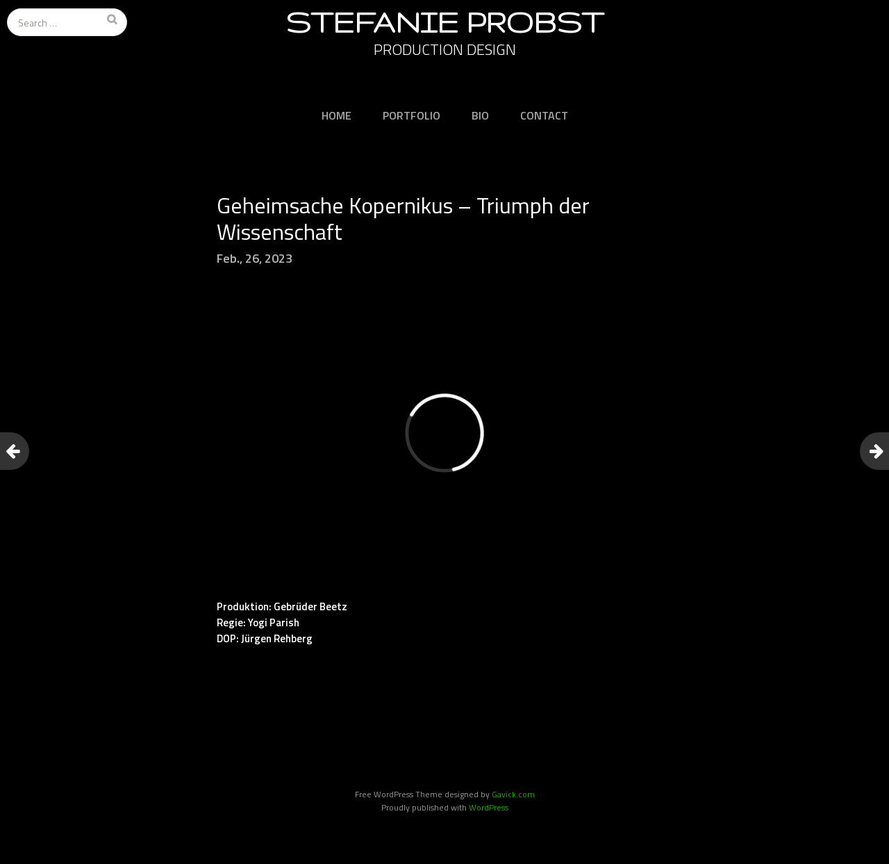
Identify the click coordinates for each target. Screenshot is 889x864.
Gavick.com (513, 794)
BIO (480, 115)
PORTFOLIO (411, 115)
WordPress (488, 807)
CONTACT (544, 115)
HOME (336, 115)
